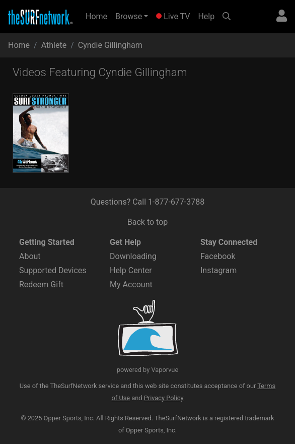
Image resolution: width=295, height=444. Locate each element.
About (30, 256)
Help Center (131, 270)
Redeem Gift (41, 284)
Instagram (218, 270)
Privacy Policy (164, 398)
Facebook (217, 256)
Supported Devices (53, 270)
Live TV (173, 16)
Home (98, 15)
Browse (128, 16)
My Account (131, 284)
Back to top (147, 222)
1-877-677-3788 (176, 202)
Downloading (133, 256)
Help (206, 16)
